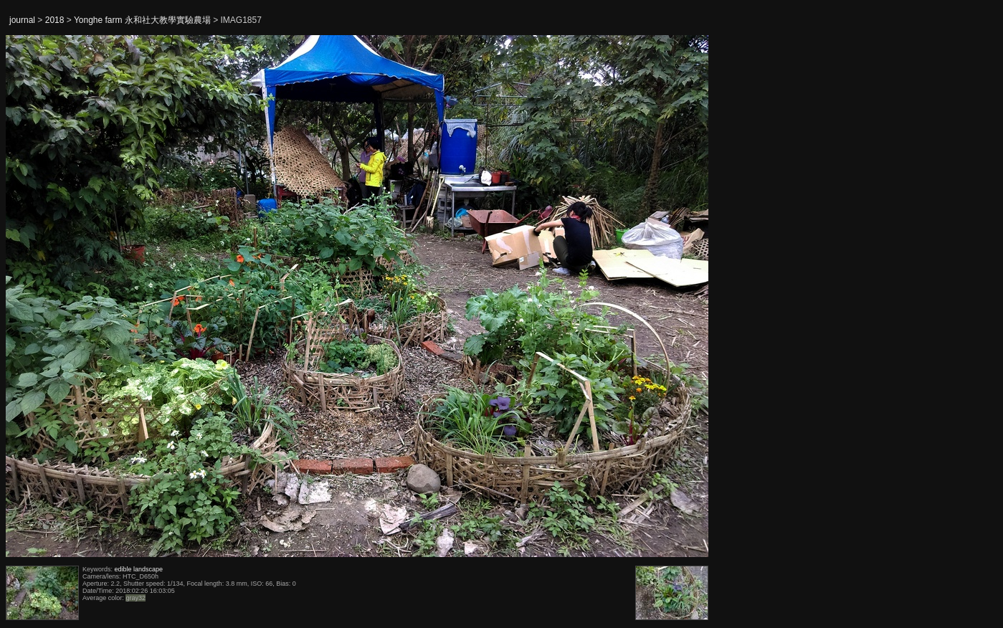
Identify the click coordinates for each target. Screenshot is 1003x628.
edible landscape (139, 569)
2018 (55, 20)
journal (22, 20)
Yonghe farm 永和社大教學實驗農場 (142, 20)
